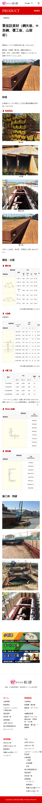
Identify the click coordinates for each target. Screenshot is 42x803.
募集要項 (6, 749)
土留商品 (27, 701)
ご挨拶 (28, 760)
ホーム (6, 698)
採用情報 (6, 720)
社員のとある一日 (9, 746)
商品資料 (6, 713)
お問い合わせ (8, 723)
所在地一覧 (7, 717)
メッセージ (7, 755)
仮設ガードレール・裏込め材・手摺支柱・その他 (31, 719)
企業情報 (6, 701)
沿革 (27, 766)
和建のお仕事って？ (10, 752)
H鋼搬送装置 (28, 713)
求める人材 (7, 743)
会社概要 (29, 763)
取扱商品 (6, 705)
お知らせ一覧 (29, 745)
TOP (26, 739)
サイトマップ (8, 729)
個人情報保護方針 (9, 726)
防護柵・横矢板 (29, 705)
